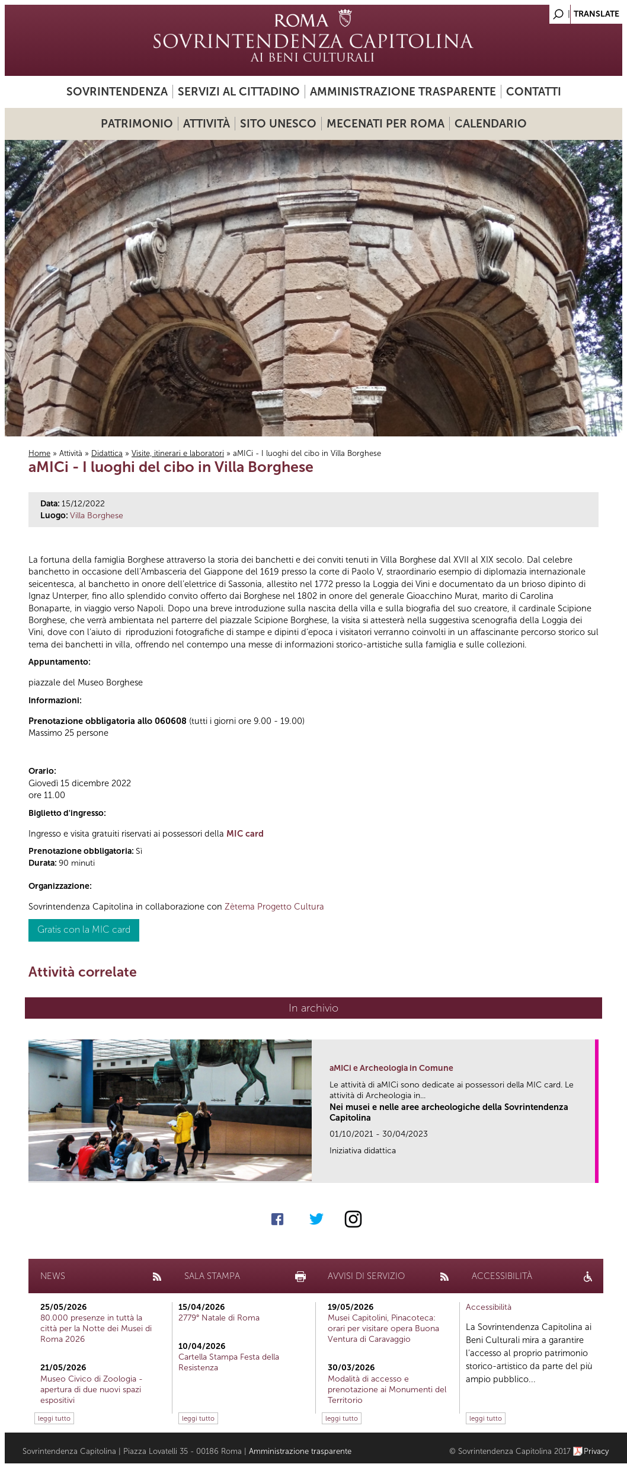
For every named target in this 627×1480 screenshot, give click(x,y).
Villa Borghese (96, 516)
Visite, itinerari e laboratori (178, 453)
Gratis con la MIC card (83, 929)
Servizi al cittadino (239, 91)
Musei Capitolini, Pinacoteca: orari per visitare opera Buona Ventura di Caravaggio (383, 1328)
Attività (206, 123)
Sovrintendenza (117, 91)
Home (39, 453)
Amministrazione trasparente (403, 91)
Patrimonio (137, 123)
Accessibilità (488, 1307)
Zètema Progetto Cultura (274, 906)
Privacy (596, 1451)
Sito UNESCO (278, 123)
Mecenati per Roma (385, 123)
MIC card (245, 833)
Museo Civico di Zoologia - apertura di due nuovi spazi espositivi (91, 1389)
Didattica (107, 453)
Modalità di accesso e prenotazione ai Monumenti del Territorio (387, 1389)
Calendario (491, 123)
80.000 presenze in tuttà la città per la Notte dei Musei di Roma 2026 (96, 1328)
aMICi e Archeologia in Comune (391, 1068)
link (590, 1170)
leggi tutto (54, 1418)
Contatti (533, 91)
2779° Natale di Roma (219, 1318)
